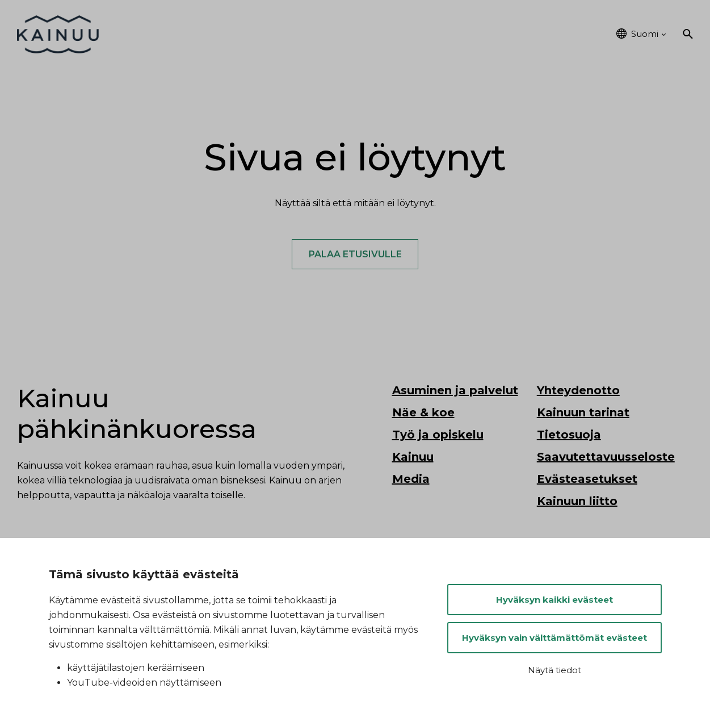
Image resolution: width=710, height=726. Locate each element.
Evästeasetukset (587, 480)
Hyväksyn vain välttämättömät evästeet (554, 637)
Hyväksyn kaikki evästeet (554, 599)
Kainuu (568, 34)
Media (411, 480)
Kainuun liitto (577, 502)
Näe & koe (332, 34)
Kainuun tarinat (583, 413)
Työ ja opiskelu (414, 34)
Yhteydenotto (578, 391)
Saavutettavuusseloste (606, 458)
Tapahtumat (501, 34)
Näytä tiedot (554, 670)
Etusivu (148, 34)
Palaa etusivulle (355, 254)
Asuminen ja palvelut (236, 34)
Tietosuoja (569, 436)
